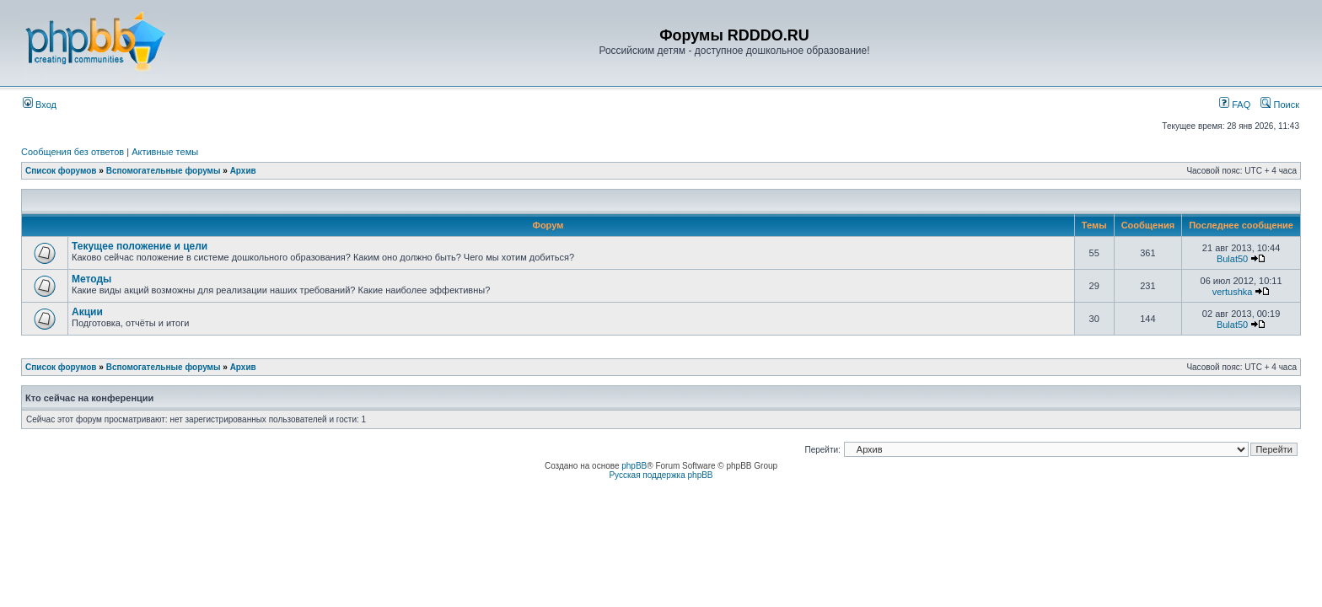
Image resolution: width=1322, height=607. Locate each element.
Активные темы (165, 152)
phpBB (634, 465)
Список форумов (61, 170)
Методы (91, 279)
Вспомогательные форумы (163, 170)
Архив (243, 170)
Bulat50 (1232, 259)
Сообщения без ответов (72, 152)
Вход (39, 104)
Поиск (1279, 104)
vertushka (1232, 292)
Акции (87, 312)
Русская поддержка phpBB (660, 475)
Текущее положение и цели (139, 246)
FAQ (1234, 104)
